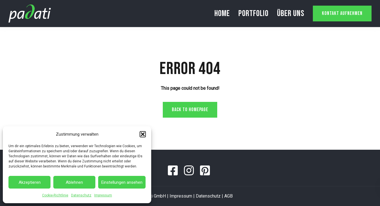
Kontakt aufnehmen (342, 13)
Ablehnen (74, 182)
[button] (143, 134)
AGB (228, 196)
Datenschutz (81, 195)
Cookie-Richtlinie (55, 195)
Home (222, 13)
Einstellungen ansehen (121, 182)
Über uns (290, 13)
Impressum (103, 195)
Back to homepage (190, 110)
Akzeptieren (30, 182)
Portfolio (253, 13)
